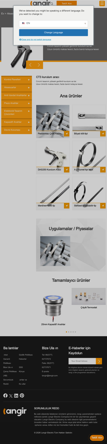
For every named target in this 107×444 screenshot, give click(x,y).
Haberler (23, 359)
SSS (21, 367)
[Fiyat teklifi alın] (97, 438)
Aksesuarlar (10, 87)
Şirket (5, 355)
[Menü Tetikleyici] (102, 3)
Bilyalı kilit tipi (81, 134)
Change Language (53, 32)
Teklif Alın (67, 4)
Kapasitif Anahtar (12, 122)
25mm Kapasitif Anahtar (53, 324)
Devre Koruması (12, 130)
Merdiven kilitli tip (46, 206)
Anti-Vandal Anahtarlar (15, 95)
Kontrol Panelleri (12, 80)
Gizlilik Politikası (26, 355)
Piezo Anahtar (11, 103)
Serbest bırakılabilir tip (85, 206)
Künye (22, 372)
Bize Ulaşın (8, 367)
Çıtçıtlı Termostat (89, 308)
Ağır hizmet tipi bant (83, 170)
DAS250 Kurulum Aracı (49, 170)
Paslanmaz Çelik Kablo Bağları (49, 135)
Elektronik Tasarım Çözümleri (13, 112)
